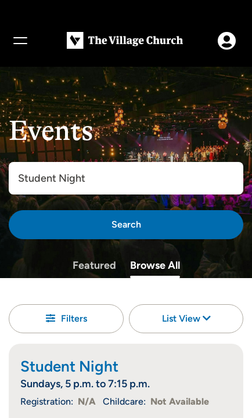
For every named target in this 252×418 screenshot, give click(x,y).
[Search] (126, 224)
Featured (94, 265)
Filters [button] (66, 318)
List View (186, 318)
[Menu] (19, 40)
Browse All (155, 265)
